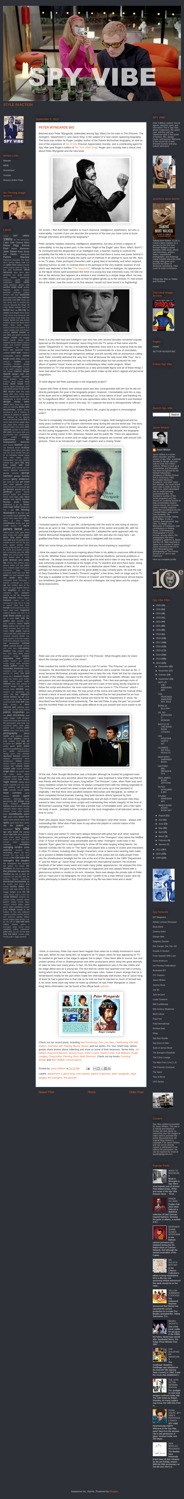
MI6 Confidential (160, 1004)
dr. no (18, 417)
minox (26, 653)
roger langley (23, 779)
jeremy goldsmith (9, 547)
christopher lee (10, 347)
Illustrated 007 (159, 970)
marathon (20, 621)
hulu (5, 510)
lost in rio (22, 603)
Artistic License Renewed (165, 922)
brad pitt (6, 318)
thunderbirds (20, 881)
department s (55, 1073)
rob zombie (20, 771)
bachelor (7, 292)
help (13, 499)
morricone (18, 668)
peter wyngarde (120, 1073)
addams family (23, 265)
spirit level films (17, 823)
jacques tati (16, 526)
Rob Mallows (123, 1052)
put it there (25, 749)
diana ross (19, 404)
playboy (17, 738)
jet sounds (7, 550)
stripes (5, 839)
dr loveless (22, 412)
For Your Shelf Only (86, 147)
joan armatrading (9, 552)
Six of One (71, 144)
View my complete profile (164, 559)
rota (18, 785)
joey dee (20, 552)
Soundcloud (8, 170)
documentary (9, 409)
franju (27, 455)
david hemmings (17, 386)
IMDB (6, 165)
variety (12, 900)
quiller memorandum (19, 751)
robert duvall (15, 774)
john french (24, 555)
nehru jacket (16, 681)
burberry (6, 328)
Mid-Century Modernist (163, 1009)
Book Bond (158, 927)
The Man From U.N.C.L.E (165, 1062)
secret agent (20, 795)
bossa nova (13, 315)
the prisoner (70, 1077)
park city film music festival (18, 710)
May (161, 828)
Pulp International (161, 1023)
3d (15, 240)
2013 (158, 659)
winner (21, 927)
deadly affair (8, 394)
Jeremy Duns (76, 1052)
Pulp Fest (157, 1019)
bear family (7, 302)
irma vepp (13, 518)
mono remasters (22, 663)
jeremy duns (23, 545)
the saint (22, 871)
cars (9, 335)
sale (5, 789)
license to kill (9, 595)
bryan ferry (9, 325)
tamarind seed (22, 850)
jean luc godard (18, 540)
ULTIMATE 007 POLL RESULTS (164, 750)
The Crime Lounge (161, 1057)
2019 (158, 634)
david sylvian (12, 389)
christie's (25, 345)
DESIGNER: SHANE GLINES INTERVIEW (174, 1231)
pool (18, 741)
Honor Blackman (20, 248)
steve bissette (23, 834)
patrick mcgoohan (101, 1073)
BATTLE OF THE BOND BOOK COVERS (165, 728)
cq (24, 366)
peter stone (14, 731)
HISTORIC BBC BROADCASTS (164, 770)
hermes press (11, 502)
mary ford (21, 628)
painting (20, 707)
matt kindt (21, 633)
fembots (10, 448)
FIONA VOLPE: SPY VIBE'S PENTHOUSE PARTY (174, 1415)
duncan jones (17, 419)
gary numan (17, 468)
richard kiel (8, 766)
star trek (13, 834)
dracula (26, 417)
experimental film (16, 439)
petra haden (24, 731)
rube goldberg (9, 787)
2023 (158, 617)
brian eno (25, 318)
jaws (5, 540)
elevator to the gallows (20, 430)
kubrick (6, 583)
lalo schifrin (12, 585)
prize (19, 746)
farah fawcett (8, 445)
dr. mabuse (8, 417)
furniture (7, 467)
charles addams (17, 343)
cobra (27, 350)
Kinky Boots (23, 251)
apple (27, 280)
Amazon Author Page (13, 180)
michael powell (15, 646)
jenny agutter (9, 545)
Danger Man (158, 936)
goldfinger (7, 492)
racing (5, 753)
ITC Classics (159, 975)
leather (20, 588)
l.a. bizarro (25, 583)
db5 (5, 391)
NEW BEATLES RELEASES (173, 1446)
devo (12, 404)
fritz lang (25, 462)
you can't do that (19, 932)
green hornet (22, 492)
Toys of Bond (159, 1077)
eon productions (22, 435)
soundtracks (15, 813)
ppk (28, 744)
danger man (18, 374)
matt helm (12, 633)
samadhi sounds (16, 790)
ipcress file (24, 515)
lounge (6, 607)
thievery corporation (20, 879)
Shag (155, 1033)
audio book (16, 287)
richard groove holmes (20, 764)
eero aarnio (20, 427)
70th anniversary (22, 240)
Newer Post (46, 1092)
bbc (19, 300)
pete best (21, 723)
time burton (19, 884)
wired (27, 927)
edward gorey (23, 425)
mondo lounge (9, 663)
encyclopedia (8, 435)
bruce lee (15, 322)
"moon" (6, 236)
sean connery (12, 792)
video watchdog (15, 907)
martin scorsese (9, 628)
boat (11, 313)
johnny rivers (24, 563)
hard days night (16, 497)
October (163, 675)
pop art (25, 741)
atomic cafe (24, 285)
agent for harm (21, 267)
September (164, 679)
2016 (158, 646)
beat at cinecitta (19, 302)
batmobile (7, 300)
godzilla (18, 489)
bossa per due (23, 315)
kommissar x (24, 580)
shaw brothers (10, 804)
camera (6, 332)
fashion (18, 444)
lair (4, 585)
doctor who (24, 407)
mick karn (12, 648)
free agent (14, 463)
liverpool (7, 600)
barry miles (17, 297)
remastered (17, 758)
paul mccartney (16, 715)
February (163, 840)
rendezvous (8, 761)
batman (25, 297)
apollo (17, 280)
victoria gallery (17, 904)
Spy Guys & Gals (161, 1043)
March (162, 836)
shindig (26, 806)
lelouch (26, 588)
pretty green (9, 746)
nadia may (7, 679)
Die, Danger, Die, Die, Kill (165, 946)
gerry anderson (20, 479)
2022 (158, 621)
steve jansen (8, 837)
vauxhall (19, 900)
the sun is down (19, 874)
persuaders (11, 723)
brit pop (19, 320)
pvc (4, 751)
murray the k (8, 676)
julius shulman (8, 568)
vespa (13, 902)
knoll (15, 580)
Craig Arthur (55, 1056)
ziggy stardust (20, 937)
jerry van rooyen (23, 547)
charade (6, 342)
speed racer (24, 820)
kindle (12, 577)
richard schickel (23, 769)
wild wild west (22, 921)
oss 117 (14, 699)
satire (26, 790)
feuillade (25, 447)
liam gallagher (22, 593)
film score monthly (14, 453)
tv (24, 889)
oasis (27, 689)
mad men (13, 610)
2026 (158, 605)
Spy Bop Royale (160, 1038)
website (104, 986)
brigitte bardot (9, 320)
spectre (16, 820)
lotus (16, 605)
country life (7, 367)
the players (17, 869)
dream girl (7, 419)
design (7, 401)
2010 (158, 854)
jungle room (19, 568)
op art (21, 697)
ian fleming (22, 509)
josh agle (19, 565)
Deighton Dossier (161, 941)
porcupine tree (9, 744)
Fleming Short (71, 1056)
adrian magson (9, 267)
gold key (25, 489)
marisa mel (13, 626)
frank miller (8, 458)
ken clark (12, 575)
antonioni (7, 280)
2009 (158, 858)
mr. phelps (15, 673)
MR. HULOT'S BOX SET (172, 1262)
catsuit (13, 340)
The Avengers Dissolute (164, 1052)
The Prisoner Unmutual (163, 1067)
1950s (25, 235)
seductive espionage (12, 799)
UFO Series (158, 1081)
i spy (11, 510)
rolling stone (24, 782)
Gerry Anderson (160, 961)
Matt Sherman (88, 1056)
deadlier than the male (18, 391)
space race (24, 817)
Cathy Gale (8, 242)
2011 (158, 849)
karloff (14, 573)
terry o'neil (24, 855)
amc (14, 275)
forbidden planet (16, 455)
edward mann (9, 427)
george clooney (11, 473)
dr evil (14, 412)
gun (19, 494)
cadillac (12, 330)
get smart (24, 482)
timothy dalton (17, 886)
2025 (158, 609)
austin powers (21, 290)
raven (13, 754)
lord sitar (14, 603)
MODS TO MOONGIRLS (174, 1173)
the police (25, 869)
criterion (17, 371)
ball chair (15, 295)
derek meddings (22, 399)
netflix (26, 681)
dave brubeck (10, 379)
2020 (158, 630)
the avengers (55, 1077)
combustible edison (12, 356)
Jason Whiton (163, 449)
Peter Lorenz (92, 1052)
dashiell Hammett (21, 376)
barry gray (7, 297)
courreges (17, 366)
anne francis (10, 277)
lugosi (5, 610)
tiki (28, 881)
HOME (156, 346)
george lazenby (21, 476)
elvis (23, 432)
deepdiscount (14, 397)
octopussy (20, 692)
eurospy (25, 437)
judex (26, 565)
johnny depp (12, 563)
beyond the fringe (18, 305)
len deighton (9, 590)
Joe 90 (156, 990)
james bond (12, 529)
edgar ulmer (12, 425)
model (5, 661)
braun (13, 318)
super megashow (21, 842)
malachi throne (9, 613)
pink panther (16, 736)
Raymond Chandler (11, 260)
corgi (27, 361)
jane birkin (24, 532)
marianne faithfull (15, 624)
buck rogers (23, 325)
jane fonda (8, 535)
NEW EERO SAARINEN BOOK (165, 759)
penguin (26, 718)
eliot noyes (16, 432)
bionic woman (15, 307)
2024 (158, 613)
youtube (21, 934)
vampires (22, 897)
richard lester (22, 766)
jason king (69, 1073)
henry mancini (22, 499)
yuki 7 (11, 937)
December (164, 666)
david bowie (16, 384)
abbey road (20, 262)
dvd (25, 419)
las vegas (12, 588)
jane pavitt (18, 535)
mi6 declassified (11, 643)
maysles (11, 638)
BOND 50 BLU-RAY (164, 707)
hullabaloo (25, 507)
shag (27, 801)
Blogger (113, 1491)
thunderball (8, 881)
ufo (23, 892)
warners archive (23, 914)
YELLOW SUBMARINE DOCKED (173, 1293)
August (162, 815)
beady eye (25, 300)
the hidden (20, 866)
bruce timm (24, 322)
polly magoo (9, 741)
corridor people (21, 364)
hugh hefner (14, 507)
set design (19, 801)
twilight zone (15, 892)
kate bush (21, 573)
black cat (25, 307)
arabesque (7, 282)
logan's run (19, 600)
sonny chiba (17, 811)
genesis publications (20, 470)
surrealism (24, 844)
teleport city (19, 853)
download (7, 412)
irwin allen (23, 518)
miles (10, 653)
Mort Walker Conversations (67, 1059)
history (26, 502)
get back (15, 482)
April (161, 832)
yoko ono (7, 931)
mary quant (15, 631)
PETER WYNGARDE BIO (165, 789)
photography (10, 733)
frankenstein (8, 460)
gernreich (6, 479)
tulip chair (18, 889)
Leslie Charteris (160, 999)
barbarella (24, 294)
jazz (10, 540)
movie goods (17, 671)
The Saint (157, 1072)
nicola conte (23, 686)
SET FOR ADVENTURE (164, 351)
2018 (158, 638)
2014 (158, 655)
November (164, 670)
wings (15, 927)
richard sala (9, 768)
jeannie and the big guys (19, 542)
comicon (6, 362)
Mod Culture (158, 1014)
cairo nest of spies (22, 330)
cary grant (16, 335)
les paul (21, 590)
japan (26, 535)
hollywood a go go (12, 504)
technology (7, 852)
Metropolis (25, 254)
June (161, 824)
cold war (16, 352)
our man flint (18, 702)
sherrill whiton (17, 806)
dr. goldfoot (24, 415)
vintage (12, 909)
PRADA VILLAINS (172, 1200)
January (163, 844)
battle (14, 300)
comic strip (15, 359)
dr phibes (15, 415)
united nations (8, 895)
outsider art (16, 704)
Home (92, 1092)
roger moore (10, 781)
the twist (15, 877)
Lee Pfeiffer (10, 254)
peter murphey (17, 728)
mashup (26, 631)
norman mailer (9, 689)
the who (22, 876)
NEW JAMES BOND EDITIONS (164, 780)
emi (27, 432)
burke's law (14, 328)
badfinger (17, 292)
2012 (158, 663)
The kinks (25, 260)
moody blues (24, 666)
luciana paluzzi (16, 608)
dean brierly (19, 394)
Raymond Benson (57, 1052)
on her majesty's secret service (16, 695)
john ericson (14, 555)
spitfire (26, 823)
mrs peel (25, 673)
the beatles (22, 860)
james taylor (14, 532)
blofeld (6, 310)
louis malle (24, 605)
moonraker (8, 668)
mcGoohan (18, 638)
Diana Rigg (11, 245)
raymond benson (11, 756)
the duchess (23, 863)
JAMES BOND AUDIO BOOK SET (165, 807)
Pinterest (161, 281)
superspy (7, 844)
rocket (14, 779)
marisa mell (24, 626)
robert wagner (18, 777)
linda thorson (9, 597)
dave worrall (17, 381)
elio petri (7, 432)
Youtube (7, 175)
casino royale (10, 337)
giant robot (8, 484)
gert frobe (7, 482)
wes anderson (9, 917)
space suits (8, 820)
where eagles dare (11, 919)
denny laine (24, 397)
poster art (20, 743)
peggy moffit (15, 718)
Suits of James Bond (162, 1048)
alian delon (19, 272)
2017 (158, 642)
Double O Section (161, 951)
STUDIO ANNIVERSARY (165, 798)
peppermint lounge (10, 721)
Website (7, 160)
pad (14, 707)
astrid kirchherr (10, 285)
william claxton (10, 924)
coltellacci (25, 353)
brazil (18, 318)
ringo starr (9, 771)
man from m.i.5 (23, 613)
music (26, 676)
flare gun (25, 453)
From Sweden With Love (164, 956)
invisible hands (12, 516)
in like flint (20, 513)
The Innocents (81, 268)
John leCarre (159, 994)
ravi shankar (23, 753)
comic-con (25, 359)
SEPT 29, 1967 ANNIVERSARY (165, 686)
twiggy (6, 892)
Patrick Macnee (16, 257)
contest (17, 361)
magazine (24, 610)
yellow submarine (21, 929)
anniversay (24, 277)
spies (6, 822)
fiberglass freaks (9, 450)
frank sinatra (23, 458)
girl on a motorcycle (19, 487)
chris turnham (15, 345)
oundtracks (7, 702)
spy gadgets (17, 825)
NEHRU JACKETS (173, 1322)
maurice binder (18, 636)
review (19, 761)
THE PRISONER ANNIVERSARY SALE (165, 698)
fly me (5, 455)
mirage (15, 656)
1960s (7, 239)
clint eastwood (16, 350)
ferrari (17, 448)
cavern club (23, 340)
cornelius (7, 364)
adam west (11, 265)
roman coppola (9, 785)
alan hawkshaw (15, 270)
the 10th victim (18, 857)
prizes (26, 746)
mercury (15, 641)
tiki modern (8, 884)
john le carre (22, 557)
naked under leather (21, 679)
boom (22, 313)
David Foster (107, 1052)
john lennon (10, 559)
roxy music (25, 785)
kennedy (20, 575)
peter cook (18, 725)
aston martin (22, 282)
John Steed (9, 251)
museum (18, 676)
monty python (10, 665)
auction (6, 287)
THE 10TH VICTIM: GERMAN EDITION (173, 1384)
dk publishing (13, 407)
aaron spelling (8, 262)
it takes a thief (16, 519)
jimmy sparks (17, 550)
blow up (14, 310)
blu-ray (22, 309)
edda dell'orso (14, 422)
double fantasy (23, 410)
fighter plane (21, 450)
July (161, 820)
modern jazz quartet (20, 661)
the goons (8, 866)
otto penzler (24, 699)
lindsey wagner (23, 598)
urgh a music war (22, 895)
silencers (7, 809)
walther (13, 914)
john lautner (8, 557)
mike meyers (18, 651)
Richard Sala (159, 1028)
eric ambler (10, 437)
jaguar (26, 525)
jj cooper (26, 550)
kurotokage (15, 583)
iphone (5, 518)
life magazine (23, 595)
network (7, 684)
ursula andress (10, 897)
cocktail (6, 353)
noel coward (82, 1073)
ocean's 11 (8, 692)
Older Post (136, 1092)
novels (19, 689)
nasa (5, 681)
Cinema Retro (22, 242)
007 (15, 235)
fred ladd (18, 460)
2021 (158, 626)
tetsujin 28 (7, 858)
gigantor (19, 484)
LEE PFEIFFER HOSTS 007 (164, 740)
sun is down (14, 839)
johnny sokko (9, 565)
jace (23, 523)
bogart (16, 313)
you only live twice (16, 932)
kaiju (18, 570)
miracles (6, 656)
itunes (18, 523)
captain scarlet (18, 332)
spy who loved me (12, 832)
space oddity (13, 817)
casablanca (25, 335)
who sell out (10, 922)
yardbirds (7, 929)
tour (27, 886)
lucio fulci (25, 608)
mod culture (22, 658)
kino (20, 577)
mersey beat (24, 641)
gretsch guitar (9, 494)
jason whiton (22, 537)
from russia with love (16, 465)
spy (5, 825)
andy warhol (23, 275)
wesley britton (22, 917)
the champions (9, 863)
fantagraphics (9, 442)
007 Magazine (159, 917)
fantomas (25, 442)
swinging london (12, 847)
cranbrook (18, 369)
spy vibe (22, 828)
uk (28, 891)
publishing (16, 749)
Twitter (174, 279)
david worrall (24, 389)
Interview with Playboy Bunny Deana (68, 1046)
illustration (9, 512)
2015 (158, 650)
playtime (26, 739)
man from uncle (12, 615)
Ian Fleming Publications (164, 965)
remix (27, 758)
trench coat (8, 889)
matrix (5, 633)
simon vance (17, 809)
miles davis (18, 653)
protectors (7, 749)
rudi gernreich (22, 787)
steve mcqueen (22, 837)
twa (27, 889)
